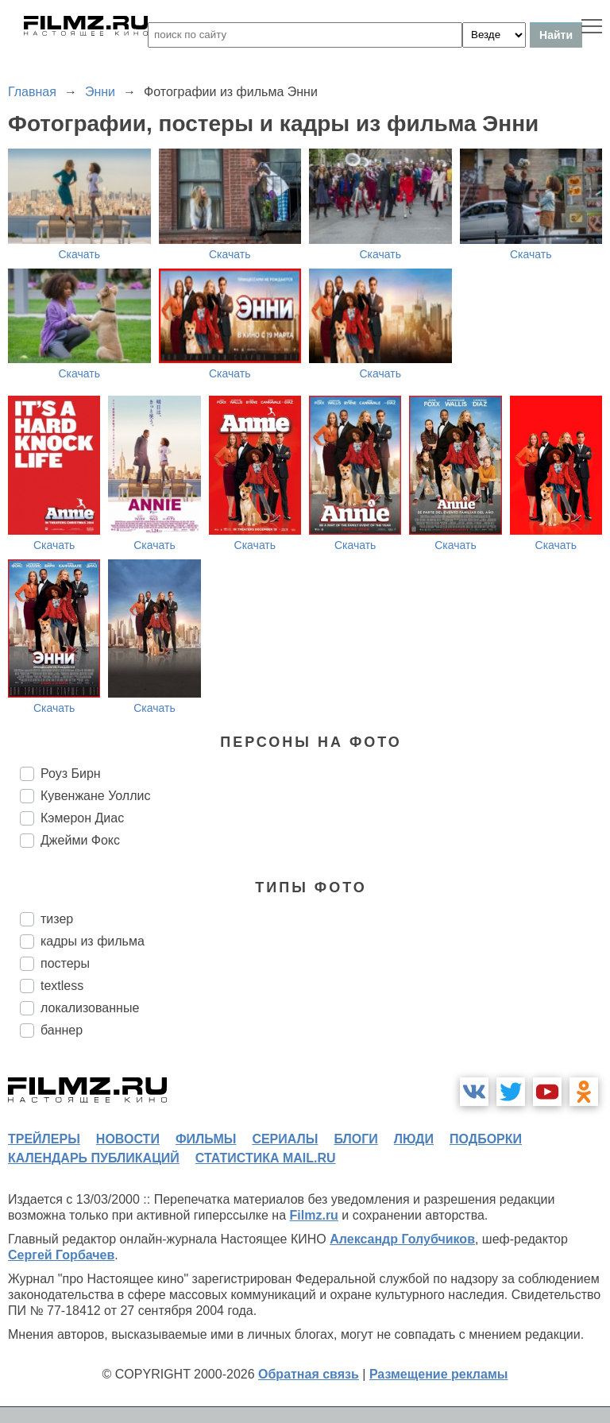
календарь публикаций (94, 1158)
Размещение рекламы (438, 1374)
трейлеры (44, 1139)
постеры (65, 963)
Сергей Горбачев (61, 1255)
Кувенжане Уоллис (95, 795)
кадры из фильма (93, 941)
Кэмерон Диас (82, 818)
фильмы (206, 1139)
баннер (62, 1030)
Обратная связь (308, 1374)
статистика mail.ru (265, 1158)
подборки (486, 1139)
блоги (355, 1139)
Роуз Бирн (71, 773)
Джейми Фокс (80, 840)
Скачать (80, 254)
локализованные (90, 1008)
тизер (57, 919)
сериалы (285, 1139)
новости (128, 1139)
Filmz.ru (314, 1215)
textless (62, 985)
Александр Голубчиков (402, 1239)
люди (414, 1139)
